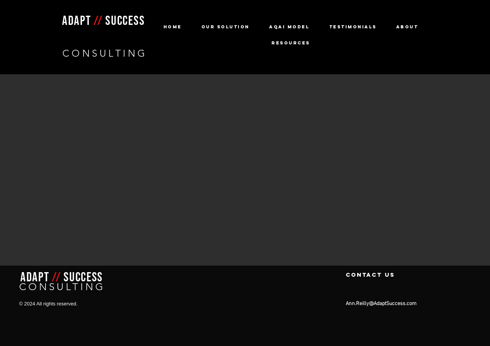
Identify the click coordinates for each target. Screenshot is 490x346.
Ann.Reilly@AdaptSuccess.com (381, 303)
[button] (225, 26)
